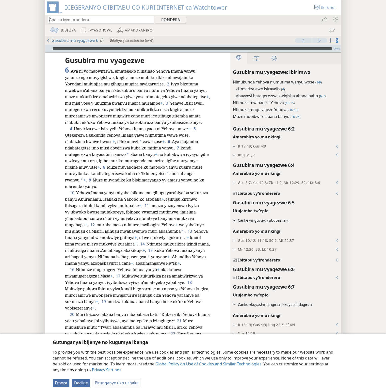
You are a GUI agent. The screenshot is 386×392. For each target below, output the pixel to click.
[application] (193, 48)
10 (72, 193)
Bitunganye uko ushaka (117, 383)
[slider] (192, 48)
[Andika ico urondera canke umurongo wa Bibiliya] (98, 19)
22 (173, 333)
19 (103, 301)
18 (189, 282)
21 (179, 321)
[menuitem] (335, 19)
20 (72, 314)
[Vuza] (48, 48)
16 (72, 269)
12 (92, 225)
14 (142, 244)
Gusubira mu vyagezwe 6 (72, 40)
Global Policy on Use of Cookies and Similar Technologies (208, 364)
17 (118, 276)
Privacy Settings (106, 370)
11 (147, 205)
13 (190, 231)
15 (150, 250)
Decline (81, 383)
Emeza (61, 383)
